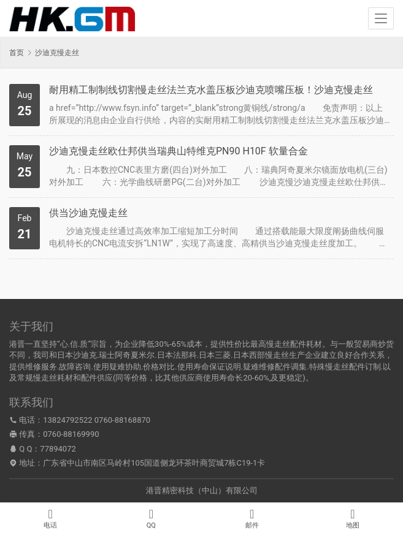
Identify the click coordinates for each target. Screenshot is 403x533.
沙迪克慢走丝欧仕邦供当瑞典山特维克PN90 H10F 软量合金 (178, 151)
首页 (16, 52)
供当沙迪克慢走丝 (88, 213)
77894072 (57, 448)
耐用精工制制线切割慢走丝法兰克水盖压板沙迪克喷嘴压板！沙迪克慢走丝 (211, 90)
